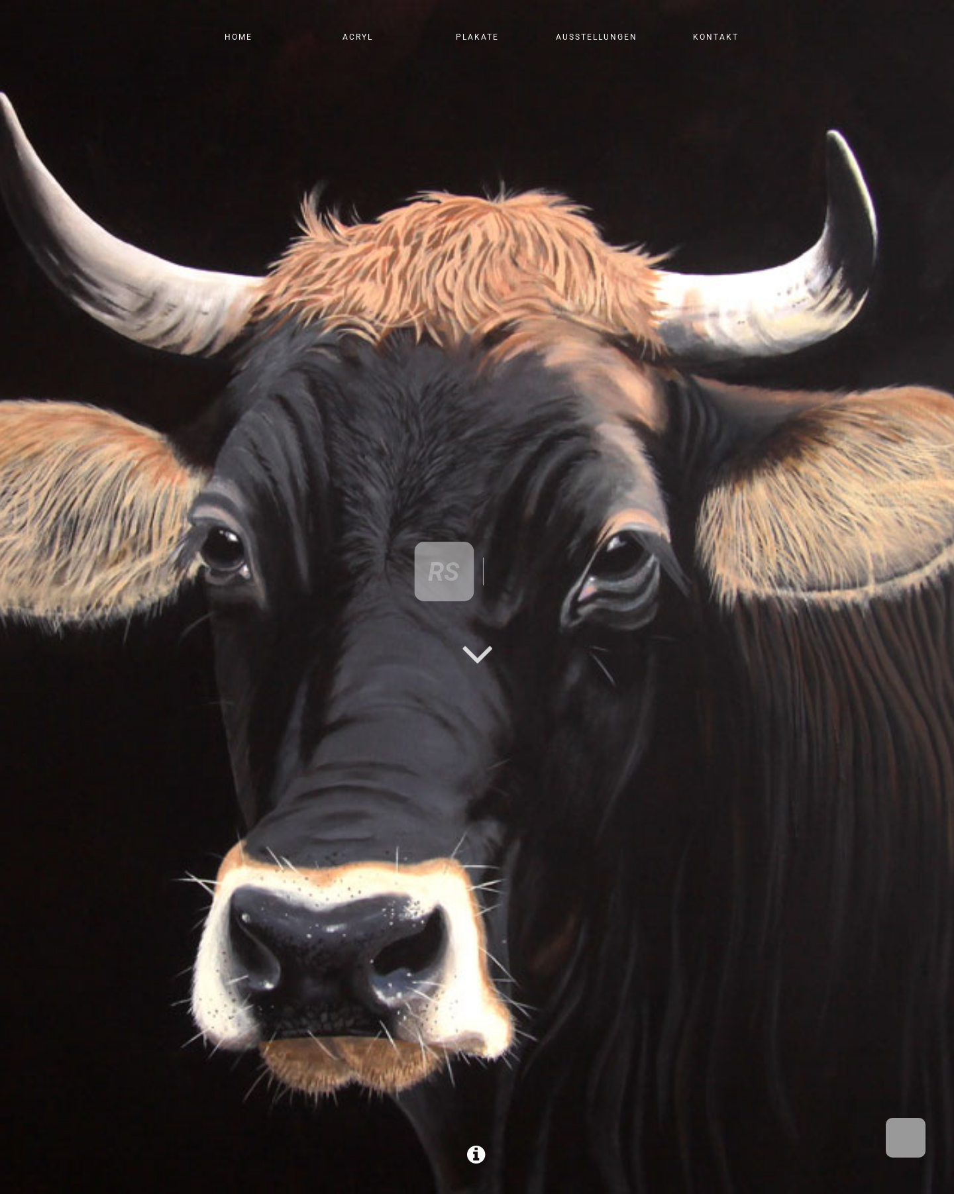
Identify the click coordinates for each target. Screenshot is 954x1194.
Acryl (358, 37)
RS (444, 571)
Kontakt (716, 37)
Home (238, 37)
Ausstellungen (596, 37)
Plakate (477, 37)
